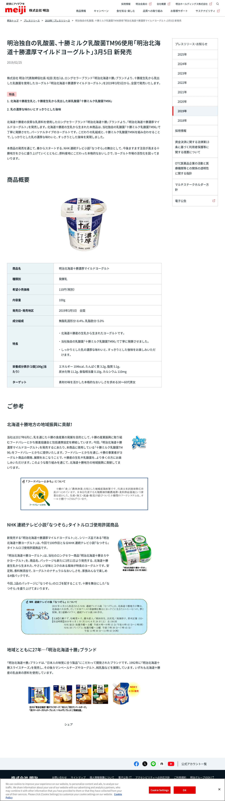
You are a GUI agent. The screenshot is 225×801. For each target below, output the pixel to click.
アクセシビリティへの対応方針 (152, 777)
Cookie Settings (160, 790)
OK (184, 790)
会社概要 (163, 3)
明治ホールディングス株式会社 (194, 3)
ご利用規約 (180, 777)
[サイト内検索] (218, 4)
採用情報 (125, 3)
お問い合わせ (59, 777)
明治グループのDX (202, 777)
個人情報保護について (102, 777)
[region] (112, 790)
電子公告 (124, 777)
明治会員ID (144, 3)
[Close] (219, 789)
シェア (68, 724)
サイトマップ (78, 777)
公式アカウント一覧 (194, 764)
